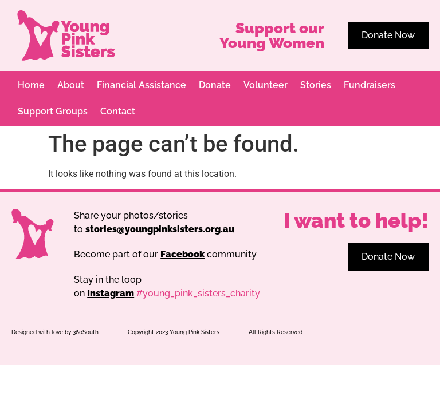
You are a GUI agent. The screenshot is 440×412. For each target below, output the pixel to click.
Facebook (182, 254)
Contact (117, 111)
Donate (215, 85)
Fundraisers (369, 85)
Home (31, 85)
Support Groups (53, 111)
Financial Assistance (141, 85)
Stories (315, 85)
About (70, 85)
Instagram (110, 293)
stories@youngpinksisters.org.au (159, 229)
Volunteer (265, 85)
